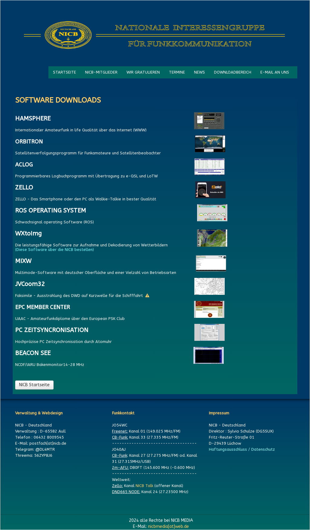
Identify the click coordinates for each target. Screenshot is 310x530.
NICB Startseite (34, 384)
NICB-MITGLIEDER (101, 72)
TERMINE (177, 72)
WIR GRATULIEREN (143, 72)
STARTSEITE (64, 72)
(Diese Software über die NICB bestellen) (55, 249)
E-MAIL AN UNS (274, 72)
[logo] (154, 35)
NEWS (199, 72)
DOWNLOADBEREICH (232, 72)
